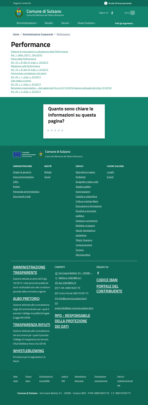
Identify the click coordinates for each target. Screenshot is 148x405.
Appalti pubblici (83, 186)
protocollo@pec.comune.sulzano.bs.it (74, 306)
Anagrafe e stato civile (87, 182)
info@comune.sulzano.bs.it (71, 298)
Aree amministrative (23, 177)
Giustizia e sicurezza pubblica (86, 213)
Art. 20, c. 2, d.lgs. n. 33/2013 (26, 84)
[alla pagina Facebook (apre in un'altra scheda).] (107, 13)
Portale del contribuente (109, 288)
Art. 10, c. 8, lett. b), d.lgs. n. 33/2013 (29, 62)
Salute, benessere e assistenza (90, 233)
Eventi (121, 177)
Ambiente (81, 177)
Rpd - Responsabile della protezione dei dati (72, 321)
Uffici (15, 182)
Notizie (48, 172)
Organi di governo (22, 172)
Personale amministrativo (26, 191)
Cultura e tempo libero (87, 201)
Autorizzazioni (83, 191)
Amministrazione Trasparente (38, 34)
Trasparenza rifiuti (31, 324)
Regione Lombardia (22, 3)
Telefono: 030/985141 (68, 278)
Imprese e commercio (87, 221)
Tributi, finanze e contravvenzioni (84, 242)
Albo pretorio (26, 298)
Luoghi (121, 172)
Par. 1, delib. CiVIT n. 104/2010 (26, 55)
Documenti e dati (22, 196)
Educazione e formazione (89, 206)
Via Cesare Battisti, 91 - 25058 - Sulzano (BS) (74, 273)
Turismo (80, 250)
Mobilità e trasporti (90, 225)
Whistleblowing (28, 351)
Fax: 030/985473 (65, 283)
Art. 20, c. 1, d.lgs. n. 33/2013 (26, 77)
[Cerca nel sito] (131, 13)
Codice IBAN (107, 280)
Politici (16, 186)
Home (16, 34)
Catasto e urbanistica (86, 196)
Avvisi (47, 177)
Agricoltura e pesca (85, 172)
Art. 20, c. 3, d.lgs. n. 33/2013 (26, 91)
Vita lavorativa (83, 255)
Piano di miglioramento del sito (125, 381)
